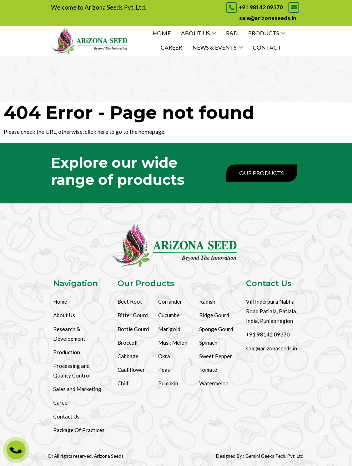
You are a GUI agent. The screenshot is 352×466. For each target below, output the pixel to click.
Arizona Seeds (109, 456)
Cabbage (128, 356)
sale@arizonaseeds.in (271, 348)
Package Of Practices (79, 430)
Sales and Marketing (77, 389)
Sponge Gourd (216, 329)
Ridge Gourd (214, 315)
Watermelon (213, 383)
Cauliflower (131, 369)
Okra (164, 356)
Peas (164, 369)
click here (96, 131)
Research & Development (69, 334)
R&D (232, 33)
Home (161, 33)
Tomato (208, 369)
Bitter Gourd (132, 315)
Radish (207, 301)
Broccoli (127, 342)
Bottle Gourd (133, 329)
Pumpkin (168, 383)
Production (66, 352)
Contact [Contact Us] (267, 47)
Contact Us (66, 416)
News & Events (214, 47)
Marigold (169, 329)
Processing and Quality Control (72, 371)
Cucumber (170, 315)
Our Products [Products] (261, 172)
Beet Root (129, 301)
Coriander (170, 301)
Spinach (208, 342)
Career (171, 47)
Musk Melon (172, 342)
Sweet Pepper (215, 356)
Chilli (123, 383)
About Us (195, 33)
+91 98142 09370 (254, 7)
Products (263, 33)
